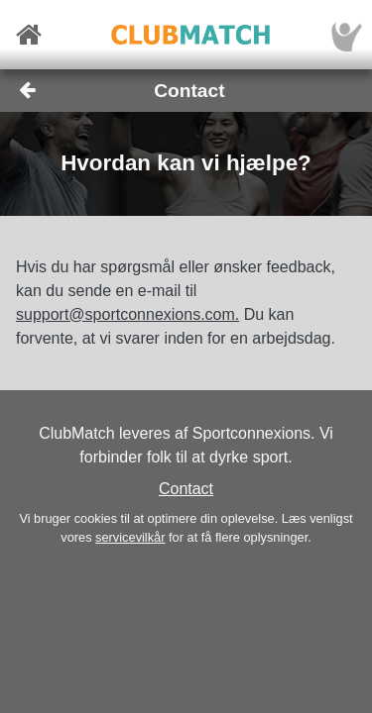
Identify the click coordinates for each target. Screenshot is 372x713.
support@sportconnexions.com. (127, 314)
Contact (186, 488)
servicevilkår (130, 537)
